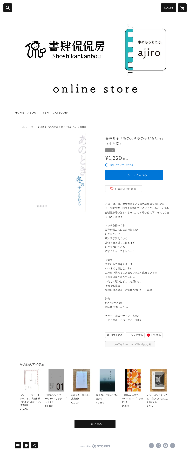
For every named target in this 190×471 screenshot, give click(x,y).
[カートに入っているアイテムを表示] (182, 7)
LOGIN (168, 7)
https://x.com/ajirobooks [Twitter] (151, 445)
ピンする (156, 335)
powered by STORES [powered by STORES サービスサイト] (95, 446)
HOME (19, 112)
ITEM (45, 112)
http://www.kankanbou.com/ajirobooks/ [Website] (172, 445)
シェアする (137, 335)
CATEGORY (61, 112)
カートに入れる (137, 175)
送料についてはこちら (122, 164)
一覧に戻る (95, 424)
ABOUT (33, 112)
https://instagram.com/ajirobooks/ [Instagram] (158, 445)
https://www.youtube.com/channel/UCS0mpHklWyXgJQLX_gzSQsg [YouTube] (165, 445)
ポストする (117, 335)
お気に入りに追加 (125, 188)
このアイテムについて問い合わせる (132, 344)
